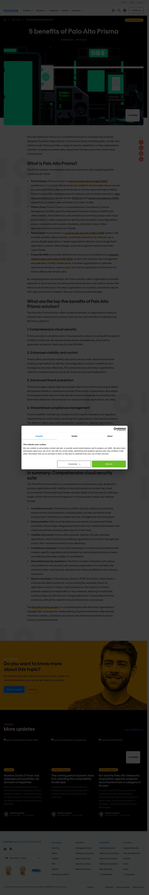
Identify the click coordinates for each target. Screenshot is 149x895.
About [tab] (109, 436)
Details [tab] (74, 436)
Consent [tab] (39, 436)
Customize (74, 464)
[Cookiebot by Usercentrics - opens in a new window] (115, 429)
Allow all (108, 464)
